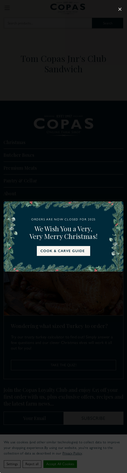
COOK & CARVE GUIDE (62, 251)
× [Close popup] (120, 9)
